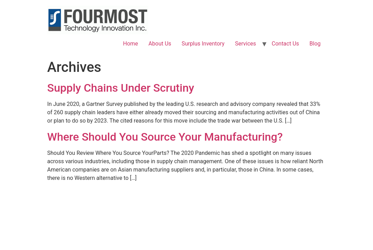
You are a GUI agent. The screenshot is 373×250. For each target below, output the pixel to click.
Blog (315, 43)
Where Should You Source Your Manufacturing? (165, 136)
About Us (159, 43)
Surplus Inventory (203, 43)
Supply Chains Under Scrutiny (120, 87)
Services (245, 43)
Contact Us (285, 43)
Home (130, 43)
